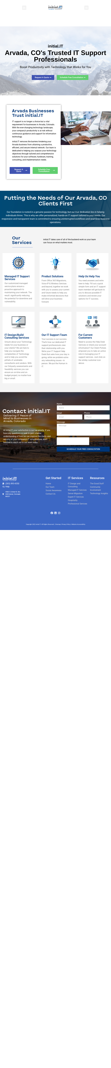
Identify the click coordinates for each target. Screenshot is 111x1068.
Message (61, 422)
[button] (24, 8)
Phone (87, 413)
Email (59, 413)
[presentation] (73, 441)
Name (59, 404)
